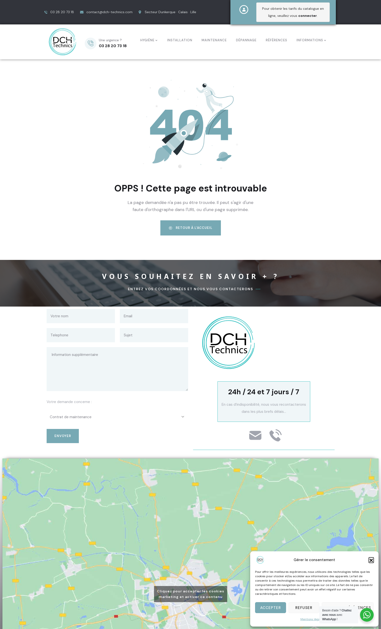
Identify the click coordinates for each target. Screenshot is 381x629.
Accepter (270, 607)
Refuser (303, 607)
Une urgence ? (110, 40)
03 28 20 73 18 (113, 45)
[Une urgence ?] (90, 43)
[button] (371, 559)
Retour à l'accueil (190, 228)
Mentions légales (312, 619)
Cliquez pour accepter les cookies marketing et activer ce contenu (190, 594)
